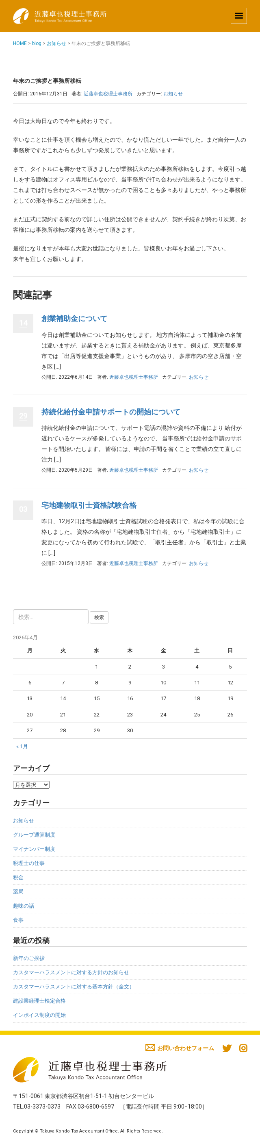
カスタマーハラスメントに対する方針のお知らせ (71, 972)
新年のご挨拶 (29, 958)
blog (36, 43)
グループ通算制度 (34, 835)
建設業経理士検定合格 (39, 1001)
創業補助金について (74, 318)
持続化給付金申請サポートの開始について (110, 412)
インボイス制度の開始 (39, 1015)
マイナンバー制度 (34, 849)
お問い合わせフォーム (179, 1048)
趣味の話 (23, 906)
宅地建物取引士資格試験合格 (88, 505)
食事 (18, 920)
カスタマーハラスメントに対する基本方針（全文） (73, 987)
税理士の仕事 (29, 863)
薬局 (18, 892)
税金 (18, 877)
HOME (20, 43)
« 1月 (22, 746)
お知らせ (56, 43)
